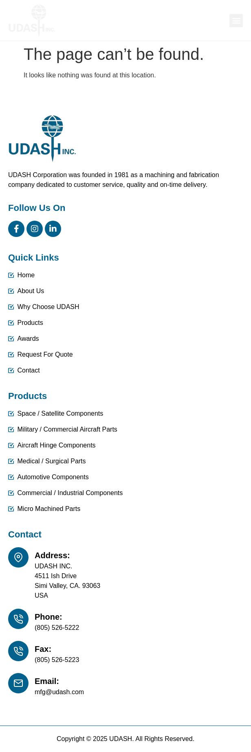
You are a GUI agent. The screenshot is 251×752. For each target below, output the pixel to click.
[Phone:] (18, 619)
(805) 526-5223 (57, 659)
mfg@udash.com (59, 691)
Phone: (48, 616)
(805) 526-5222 (57, 627)
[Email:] (18, 683)
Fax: (43, 649)
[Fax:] (18, 651)
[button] (236, 20)
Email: (47, 681)
